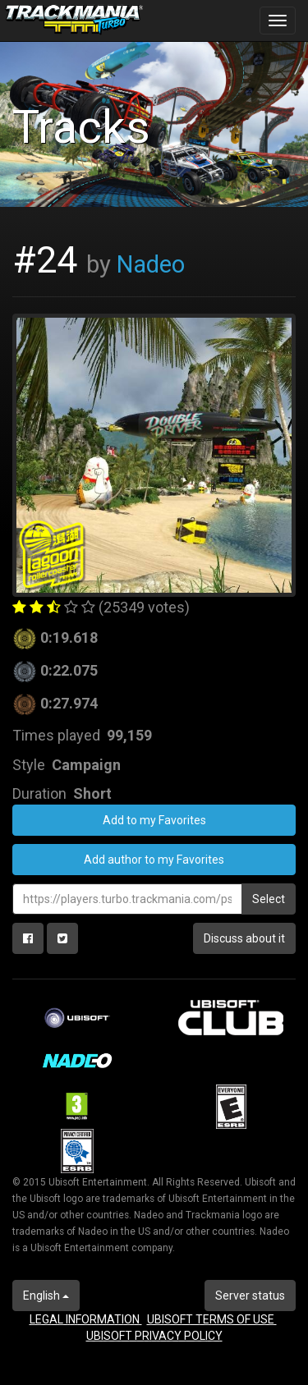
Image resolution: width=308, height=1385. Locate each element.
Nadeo (151, 264)
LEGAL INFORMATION (86, 1319)
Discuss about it (244, 938)
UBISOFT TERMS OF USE (212, 1319)
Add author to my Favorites (154, 859)
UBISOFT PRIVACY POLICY (154, 1335)
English (46, 1295)
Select (268, 899)
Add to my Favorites (154, 820)
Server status (250, 1295)
